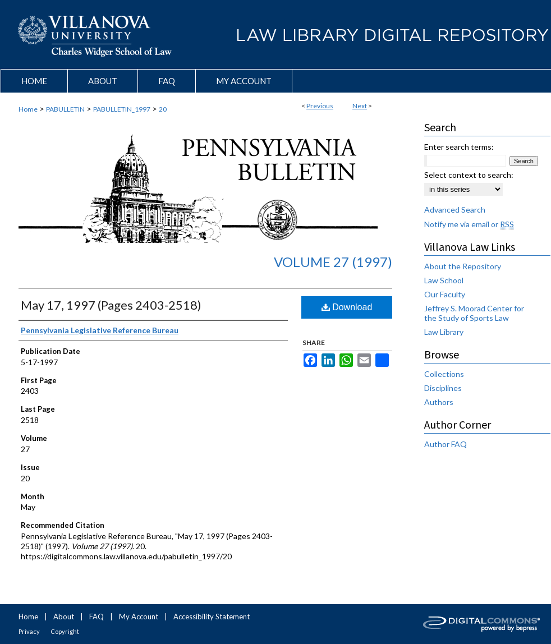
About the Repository (462, 266)
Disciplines (443, 388)
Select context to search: (468, 175)
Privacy (29, 631)
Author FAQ (445, 444)
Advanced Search (454, 209)
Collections (444, 374)
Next (359, 106)
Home (28, 109)
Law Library (443, 332)
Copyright (64, 631)
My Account (138, 616)
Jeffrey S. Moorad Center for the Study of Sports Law (474, 313)
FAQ (96, 616)
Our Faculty (444, 294)
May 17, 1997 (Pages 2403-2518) (111, 304)
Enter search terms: (459, 146)
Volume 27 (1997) (333, 262)
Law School (443, 280)
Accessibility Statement (211, 616)
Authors (438, 402)
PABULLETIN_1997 (121, 109)
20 (163, 109)
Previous (319, 106)
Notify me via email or (469, 224)
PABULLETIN (65, 109)
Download (347, 307)
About (63, 616)
